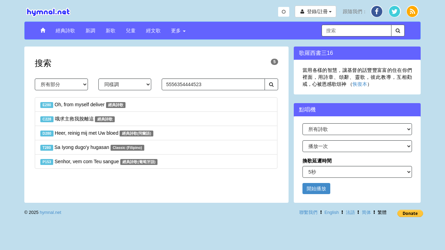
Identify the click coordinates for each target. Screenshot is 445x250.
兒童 (131, 30)
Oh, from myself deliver (83, 105)
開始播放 (316, 188)
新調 (90, 30)
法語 (350, 212)
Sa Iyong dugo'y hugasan (92, 147)
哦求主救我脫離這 (77, 119)
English (331, 212)
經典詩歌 (65, 30)
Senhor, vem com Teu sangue (98, 162)
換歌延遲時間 (317, 161)
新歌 (110, 30)
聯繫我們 (308, 212)
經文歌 (153, 30)
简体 (366, 212)
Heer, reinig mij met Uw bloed (96, 133)
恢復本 (360, 84)
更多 (178, 30)
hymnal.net (50, 212)
